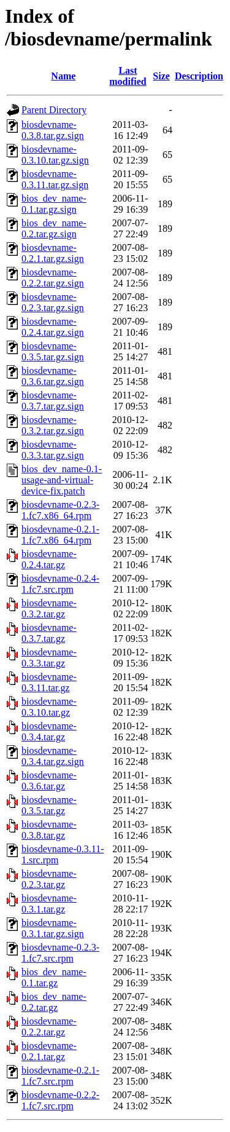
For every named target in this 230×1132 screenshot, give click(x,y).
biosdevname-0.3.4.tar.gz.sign (52, 756)
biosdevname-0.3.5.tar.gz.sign (52, 351)
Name (63, 76)
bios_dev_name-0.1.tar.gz (53, 977)
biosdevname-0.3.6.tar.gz (49, 780)
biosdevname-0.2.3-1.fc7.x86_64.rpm (60, 510)
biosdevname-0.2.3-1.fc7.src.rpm (60, 953)
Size (161, 76)
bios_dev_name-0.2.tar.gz (53, 1002)
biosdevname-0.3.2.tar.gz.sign (52, 425)
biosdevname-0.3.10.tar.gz (49, 707)
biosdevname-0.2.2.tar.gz (49, 1026)
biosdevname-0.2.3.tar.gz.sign (52, 302)
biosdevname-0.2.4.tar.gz (49, 559)
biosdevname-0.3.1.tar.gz (49, 903)
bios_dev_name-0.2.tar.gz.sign (53, 228)
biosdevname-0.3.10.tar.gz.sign (55, 154)
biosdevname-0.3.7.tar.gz (49, 633)
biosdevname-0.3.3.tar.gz (49, 657)
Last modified (127, 76)
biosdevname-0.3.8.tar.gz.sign (52, 130)
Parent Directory (53, 110)
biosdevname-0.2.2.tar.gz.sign (52, 277)
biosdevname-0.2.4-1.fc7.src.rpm (60, 584)
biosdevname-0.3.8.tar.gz (49, 830)
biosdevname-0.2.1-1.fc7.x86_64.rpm (60, 534)
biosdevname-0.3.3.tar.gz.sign (52, 450)
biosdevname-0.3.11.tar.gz (49, 682)
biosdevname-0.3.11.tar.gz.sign (54, 179)
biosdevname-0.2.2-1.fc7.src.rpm (60, 1100)
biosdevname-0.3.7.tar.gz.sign (52, 400)
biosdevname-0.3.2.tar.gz (49, 608)
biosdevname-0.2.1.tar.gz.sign (52, 253)
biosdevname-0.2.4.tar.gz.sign (52, 327)
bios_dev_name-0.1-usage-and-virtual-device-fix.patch (61, 480)
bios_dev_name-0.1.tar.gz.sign (53, 204)
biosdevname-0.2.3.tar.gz (49, 879)
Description (199, 76)
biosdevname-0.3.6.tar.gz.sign (52, 376)
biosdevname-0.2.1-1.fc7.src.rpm (60, 1075)
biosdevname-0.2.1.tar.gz (49, 1051)
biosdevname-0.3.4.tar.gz (49, 731)
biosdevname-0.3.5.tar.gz (49, 805)
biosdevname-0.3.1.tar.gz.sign (52, 928)
